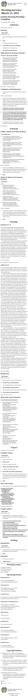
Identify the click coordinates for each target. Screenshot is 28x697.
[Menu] (25, 4)
